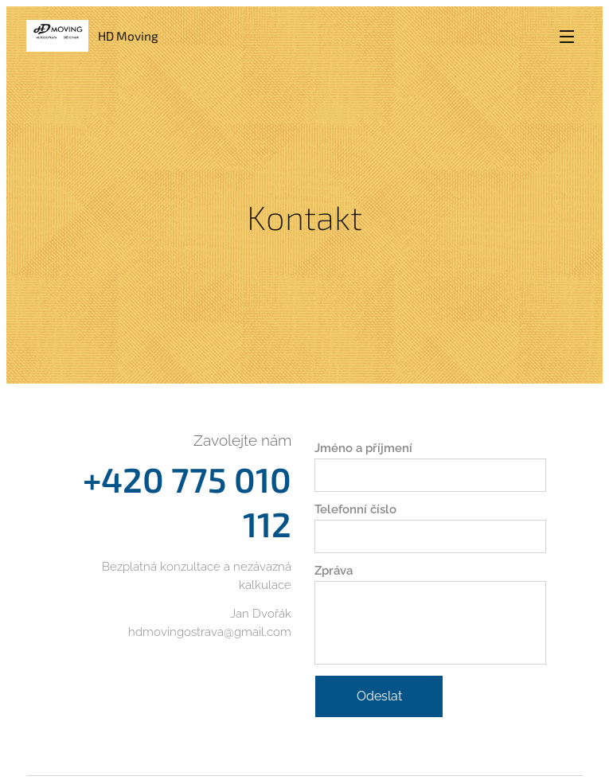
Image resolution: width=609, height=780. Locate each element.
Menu (567, 36)
